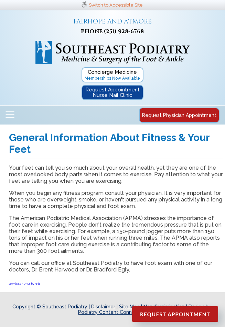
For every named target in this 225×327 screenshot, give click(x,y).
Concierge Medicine (112, 75)
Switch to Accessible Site (116, 5)
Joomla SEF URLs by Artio (24, 283)
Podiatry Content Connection (112, 312)
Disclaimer (103, 306)
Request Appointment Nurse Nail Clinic (112, 93)
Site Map (129, 306)
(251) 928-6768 (124, 31)
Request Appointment (175, 314)
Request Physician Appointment (179, 115)
